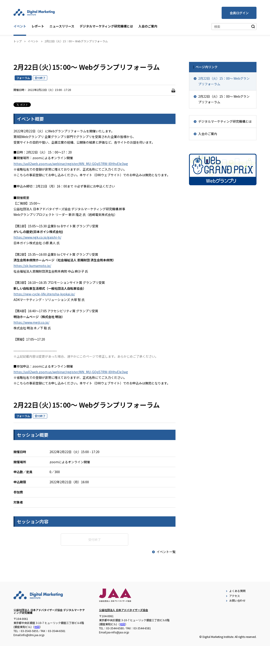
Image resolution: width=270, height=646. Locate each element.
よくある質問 (235, 591)
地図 (37, 627)
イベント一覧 (163, 551)
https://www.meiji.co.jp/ (31, 322)
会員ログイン (239, 13)
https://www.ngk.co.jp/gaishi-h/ (37, 237)
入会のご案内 (147, 26)
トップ (18, 41)
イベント (20, 26)
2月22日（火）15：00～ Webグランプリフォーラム (224, 81)
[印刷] (173, 90)
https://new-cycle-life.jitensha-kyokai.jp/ (44, 294)
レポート (38, 26)
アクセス (232, 596)
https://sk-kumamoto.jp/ (32, 265)
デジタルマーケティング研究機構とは (106, 26)
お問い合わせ (235, 600)
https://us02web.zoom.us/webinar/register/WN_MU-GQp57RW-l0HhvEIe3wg (71, 163)
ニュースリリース (62, 26)
